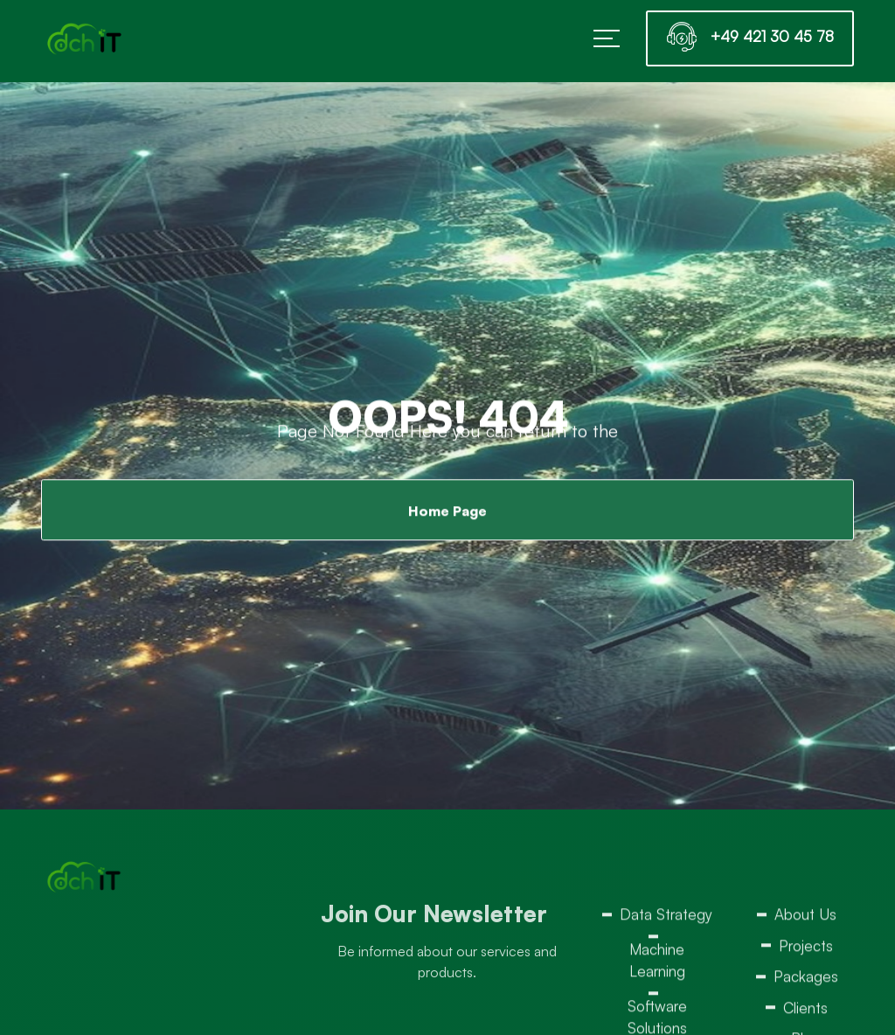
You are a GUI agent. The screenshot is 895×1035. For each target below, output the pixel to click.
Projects (806, 949)
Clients (805, 1011)
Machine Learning (657, 963)
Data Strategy (666, 917)
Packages (806, 979)
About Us (805, 917)
